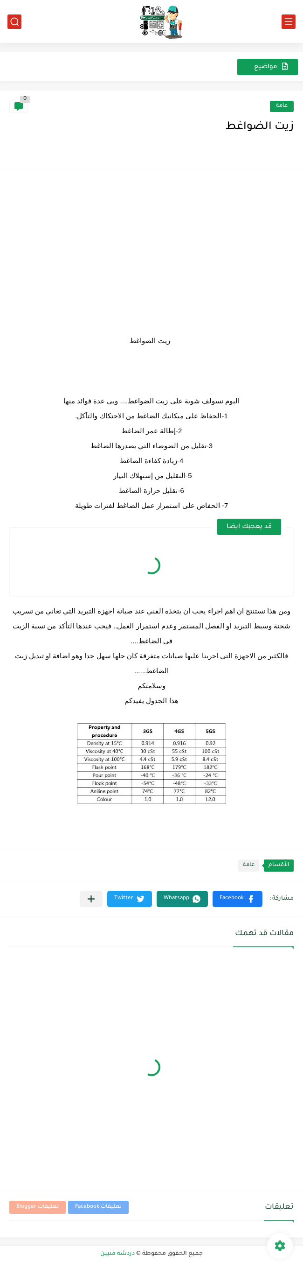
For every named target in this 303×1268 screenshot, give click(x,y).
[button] (237, 899)
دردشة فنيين (117, 1254)
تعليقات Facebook (98, 1207)
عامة (282, 106)
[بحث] (14, 21)
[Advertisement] (151, 250)
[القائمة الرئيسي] (289, 21)
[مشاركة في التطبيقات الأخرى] (91, 899)
